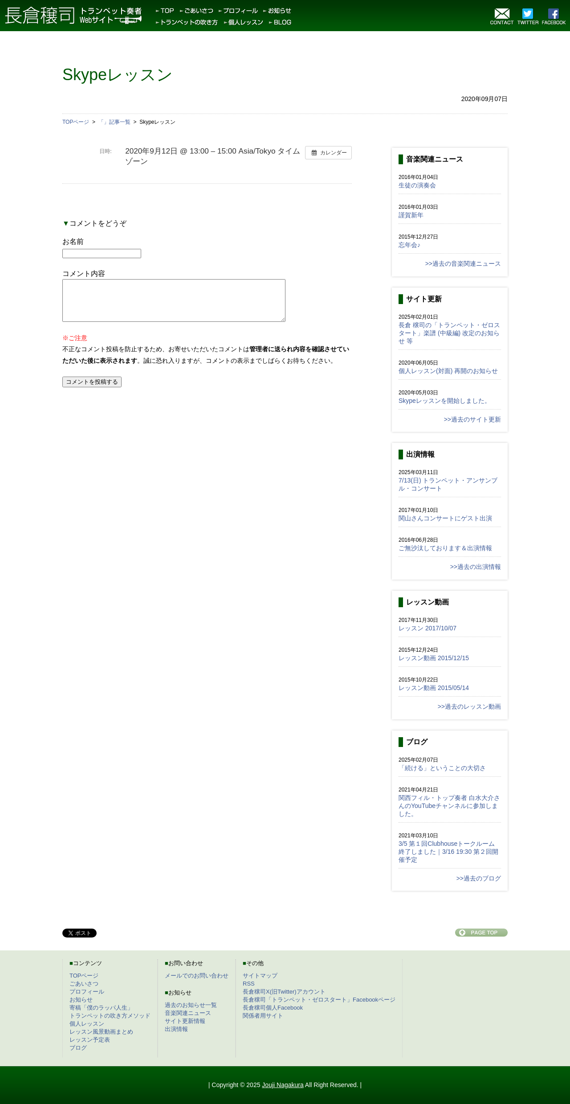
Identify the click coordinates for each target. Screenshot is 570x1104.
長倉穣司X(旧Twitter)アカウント (284, 991)
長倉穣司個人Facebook (273, 1007)
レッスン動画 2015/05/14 (434, 687)
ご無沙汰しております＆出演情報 (445, 548)
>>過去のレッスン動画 (469, 706)
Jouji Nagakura (282, 1084)
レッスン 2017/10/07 (427, 628)
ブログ (78, 1047)
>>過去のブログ (478, 878)
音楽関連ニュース (188, 1013)
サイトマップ (260, 975)
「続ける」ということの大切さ (442, 767)
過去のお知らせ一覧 (191, 1005)
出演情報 (176, 1029)
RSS (249, 983)
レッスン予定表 (89, 1039)
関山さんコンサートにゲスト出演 (445, 518)
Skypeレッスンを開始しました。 (445, 400)
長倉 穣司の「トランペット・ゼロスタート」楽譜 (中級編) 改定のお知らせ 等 (449, 333)
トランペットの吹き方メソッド (110, 1015)
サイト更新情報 (185, 1021)
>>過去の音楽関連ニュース (463, 263)
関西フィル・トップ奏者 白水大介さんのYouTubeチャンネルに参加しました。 (449, 805)
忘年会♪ (409, 244)
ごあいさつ (83, 983)
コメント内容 (83, 273)
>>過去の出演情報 (475, 566)
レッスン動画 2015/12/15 (434, 658)
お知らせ (81, 999)
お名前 (73, 241)
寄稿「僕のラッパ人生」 (101, 1007)
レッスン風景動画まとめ (101, 1031)
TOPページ (84, 975)
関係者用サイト (263, 1015)
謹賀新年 (411, 215)
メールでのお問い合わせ (196, 975)
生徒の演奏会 (417, 185)
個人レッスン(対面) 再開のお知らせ (448, 370)
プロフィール (86, 991)
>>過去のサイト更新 (472, 419)
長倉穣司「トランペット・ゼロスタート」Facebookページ (319, 999)
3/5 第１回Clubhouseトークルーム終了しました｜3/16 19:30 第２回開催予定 (448, 851)
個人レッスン (86, 1023)
